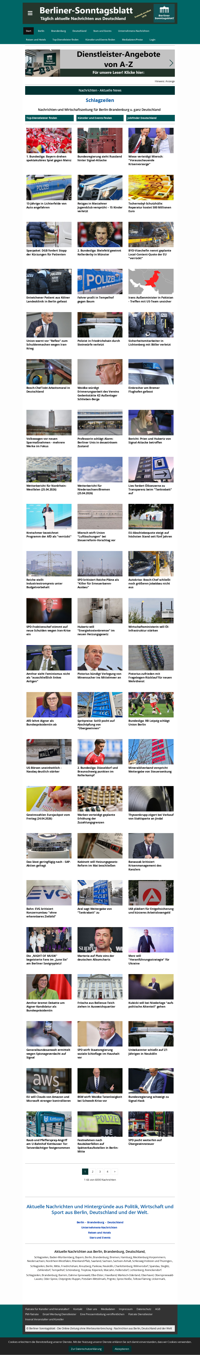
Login (152, 39)
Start (28, 31)
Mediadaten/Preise (132, 39)
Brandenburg (58, 31)
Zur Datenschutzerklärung (86, 1349)
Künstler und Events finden (100, 39)
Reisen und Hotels (36, 39)
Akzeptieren (122, 1349)
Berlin (41, 31)
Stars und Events (102, 31)
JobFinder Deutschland (142, 118)
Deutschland (79, 31)
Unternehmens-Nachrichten (133, 31)
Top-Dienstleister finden (65, 39)
